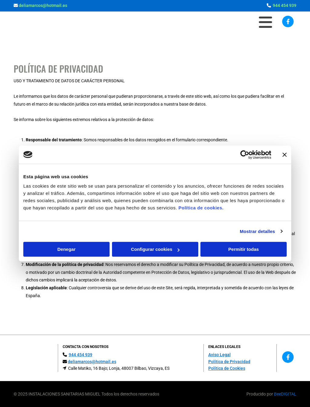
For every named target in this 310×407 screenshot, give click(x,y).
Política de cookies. (200, 207)
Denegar (66, 249)
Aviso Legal (219, 354)
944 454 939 (284, 5)
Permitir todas (243, 249)
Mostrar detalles (257, 231)
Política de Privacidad (229, 361)
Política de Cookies (226, 368)
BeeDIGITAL (285, 394)
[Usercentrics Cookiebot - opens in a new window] (244, 154)
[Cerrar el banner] (284, 155)
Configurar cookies (155, 249)
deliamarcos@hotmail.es (43, 5)
